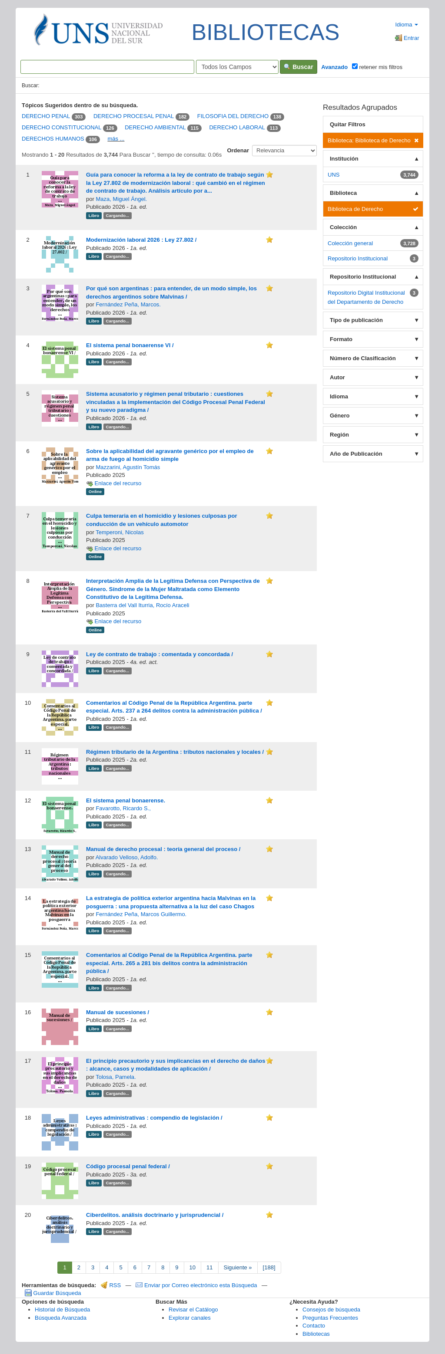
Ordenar (238, 150)
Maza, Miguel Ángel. (121, 199)
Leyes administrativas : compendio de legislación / (154, 1117)
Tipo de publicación (356, 320)
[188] (269, 1267)
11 (209, 1267)
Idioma (406, 24)
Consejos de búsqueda (331, 1309)
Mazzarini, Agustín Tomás (128, 467)
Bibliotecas (316, 1334)
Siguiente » (238, 1267)
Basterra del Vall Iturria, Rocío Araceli (142, 605)
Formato (341, 339)
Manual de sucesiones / (117, 1012)
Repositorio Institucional (363, 276)
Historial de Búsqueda (62, 1309)
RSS (111, 1285)
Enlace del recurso (113, 483)
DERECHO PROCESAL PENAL (133, 116)
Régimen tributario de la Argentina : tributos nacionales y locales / (175, 752)
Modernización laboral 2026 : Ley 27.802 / (141, 240)
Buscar (298, 66)
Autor (337, 377)
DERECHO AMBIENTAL (155, 128)
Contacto (313, 1325)
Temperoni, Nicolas (120, 532)
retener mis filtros (377, 66)
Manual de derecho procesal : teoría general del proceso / (163, 849)
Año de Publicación (356, 453)
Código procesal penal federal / (128, 1166)
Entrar (407, 38)
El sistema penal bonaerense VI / (130, 345)
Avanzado (334, 67)
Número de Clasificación (363, 358)
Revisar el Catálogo (193, 1309)
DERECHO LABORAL (237, 128)
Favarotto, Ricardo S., (123, 808)
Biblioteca (343, 193)
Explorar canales (190, 1318)
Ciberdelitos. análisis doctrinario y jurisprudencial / (154, 1215)
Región (339, 434)
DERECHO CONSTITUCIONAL (61, 128)
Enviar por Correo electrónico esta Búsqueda (197, 1285)
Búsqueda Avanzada (60, 1318)
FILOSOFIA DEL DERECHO (233, 116)
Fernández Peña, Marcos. (128, 304)
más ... (115, 138)
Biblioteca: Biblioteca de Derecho (373, 140)
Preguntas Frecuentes (330, 1318)
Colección (343, 227)
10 (192, 1267)
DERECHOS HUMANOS (53, 138)
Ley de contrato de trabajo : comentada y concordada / (159, 654)
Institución (344, 158)
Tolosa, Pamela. (116, 1077)
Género (340, 415)
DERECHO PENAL (46, 116)
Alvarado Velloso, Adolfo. (127, 857)
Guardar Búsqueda (53, 1293)
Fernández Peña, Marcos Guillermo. (141, 914)
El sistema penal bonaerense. (125, 800)
